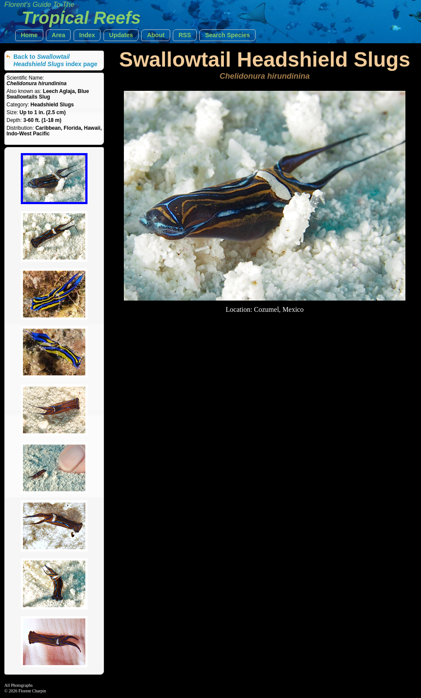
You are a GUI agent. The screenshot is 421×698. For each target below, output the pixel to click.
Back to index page (55, 60)
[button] (29, 35)
